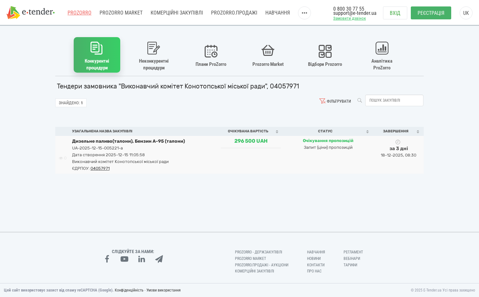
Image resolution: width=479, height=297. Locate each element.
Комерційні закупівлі (177, 13)
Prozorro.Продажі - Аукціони (261, 265)
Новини (314, 258)
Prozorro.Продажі (234, 13)
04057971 (100, 168)
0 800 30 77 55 (348, 9)
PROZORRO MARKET (121, 13)
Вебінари (352, 258)
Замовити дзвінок (349, 18)
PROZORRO (79, 13)
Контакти (316, 265)
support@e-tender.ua (355, 13)
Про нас (314, 271)
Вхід (395, 13)
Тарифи (350, 265)
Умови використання (163, 290)
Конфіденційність (129, 290)
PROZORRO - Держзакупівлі (258, 252)
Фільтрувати (339, 101)
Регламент (353, 252)
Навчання (277, 13)
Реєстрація (431, 13)
